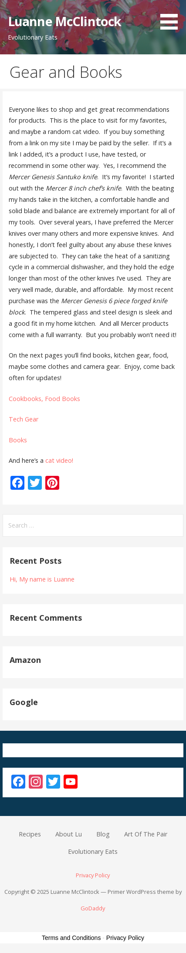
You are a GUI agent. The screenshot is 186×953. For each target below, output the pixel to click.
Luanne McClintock (64, 21)
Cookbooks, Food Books (44, 399)
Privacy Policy (93, 875)
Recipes (30, 834)
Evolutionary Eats (93, 851)
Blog (103, 834)
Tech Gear (23, 419)
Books (18, 440)
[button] (172, 16)
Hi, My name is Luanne (42, 579)
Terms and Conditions (71, 937)
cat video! (59, 460)
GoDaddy (93, 908)
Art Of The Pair (145, 834)
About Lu (68, 834)
